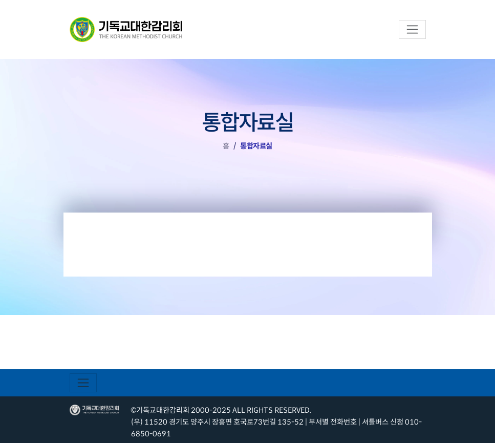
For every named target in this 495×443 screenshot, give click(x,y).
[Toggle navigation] (412, 29)
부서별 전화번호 (333, 422)
